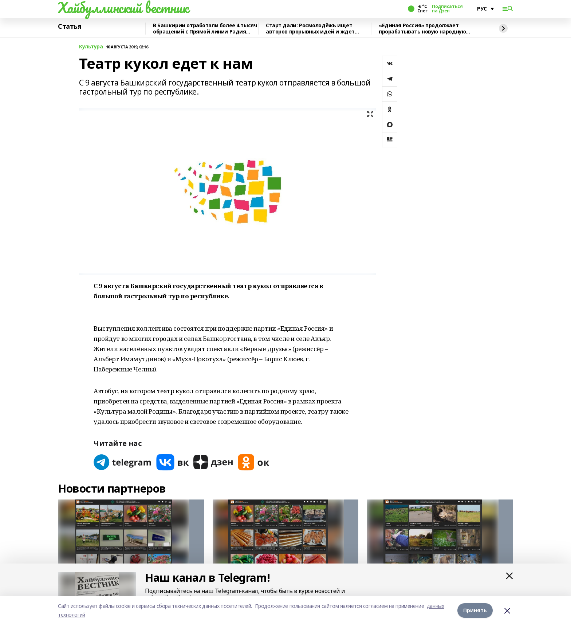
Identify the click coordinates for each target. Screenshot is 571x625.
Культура (91, 47)
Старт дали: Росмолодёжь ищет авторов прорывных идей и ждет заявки (310, 29)
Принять (475, 610)
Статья (69, 27)
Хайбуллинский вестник (123, 7)
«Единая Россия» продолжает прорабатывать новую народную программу (422, 29)
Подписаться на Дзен (447, 8)
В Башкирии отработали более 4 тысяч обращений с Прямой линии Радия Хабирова (205, 29)
